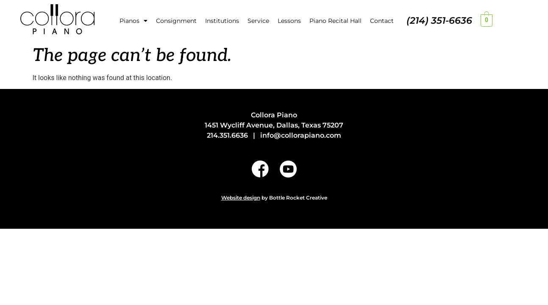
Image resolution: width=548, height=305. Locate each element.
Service (258, 21)
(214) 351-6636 (439, 20)
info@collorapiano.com (300, 135)
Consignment (176, 21)
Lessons (289, 21)
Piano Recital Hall (335, 21)
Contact (382, 21)
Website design (240, 197)
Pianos (133, 21)
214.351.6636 (227, 135)
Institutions (222, 21)
